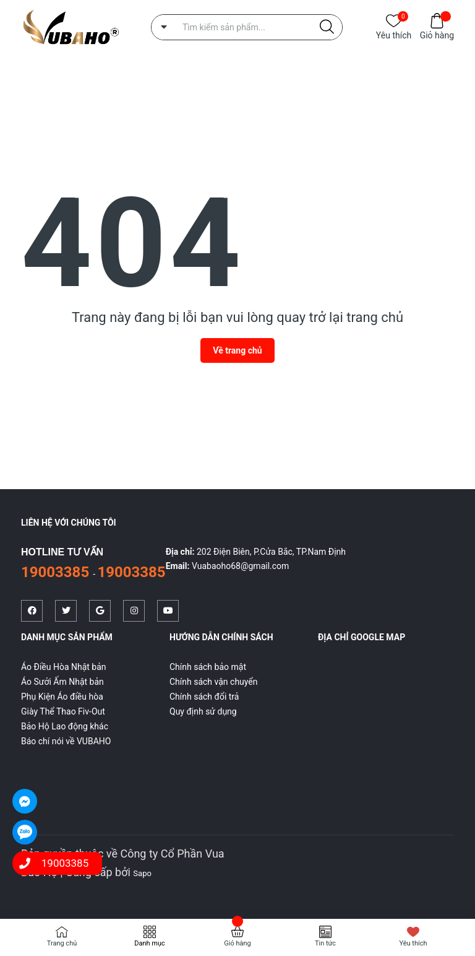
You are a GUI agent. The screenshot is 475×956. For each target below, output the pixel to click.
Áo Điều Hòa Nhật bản (63, 667)
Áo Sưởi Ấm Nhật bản (62, 682)
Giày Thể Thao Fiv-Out (63, 711)
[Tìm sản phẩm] (247, 27)
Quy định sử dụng (203, 711)
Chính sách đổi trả (204, 697)
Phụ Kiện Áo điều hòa (62, 697)
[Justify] (327, 27)
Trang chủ (62, 943)
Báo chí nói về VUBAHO (66, 741)
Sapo (142, 873)
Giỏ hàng (437, 34)
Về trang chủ (237, 350)
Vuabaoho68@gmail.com (240, 566)
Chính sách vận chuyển (213, 682)
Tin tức (325, 943)
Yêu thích (393, 34)
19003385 (57, 572)
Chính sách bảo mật (207, 667)
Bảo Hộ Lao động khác (64, 726)
